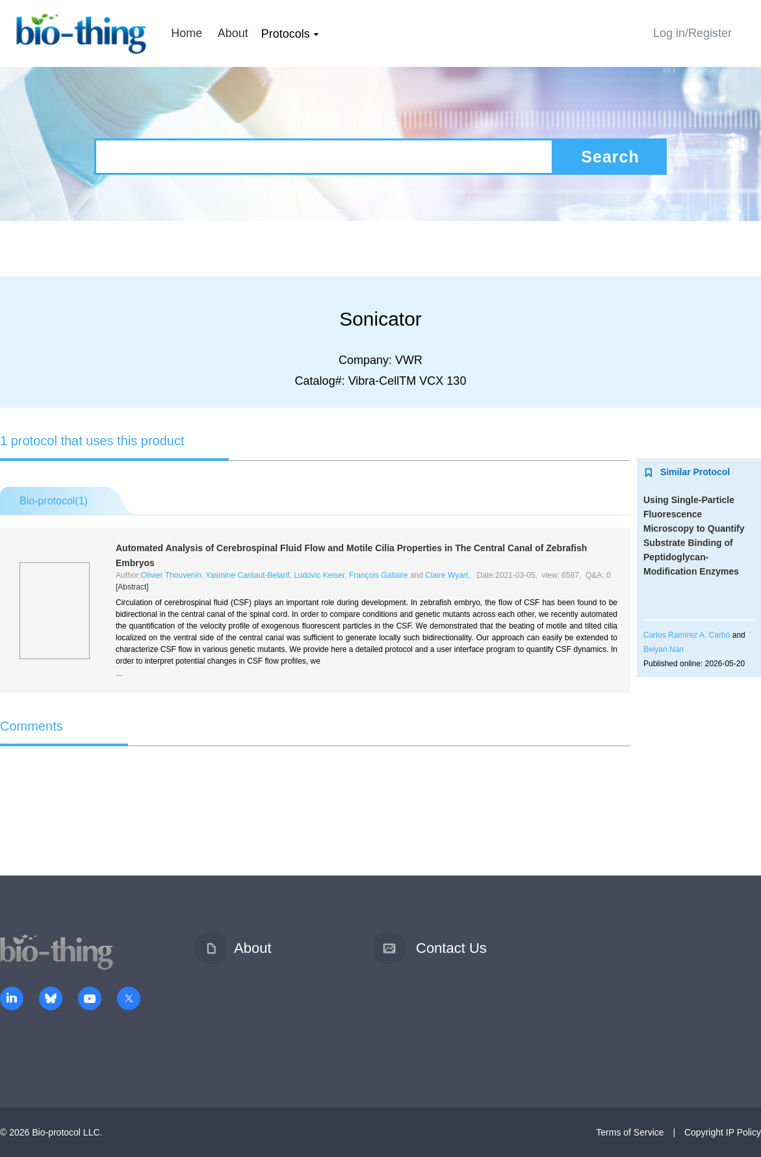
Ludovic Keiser (319, 575)
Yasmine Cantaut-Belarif (247, 575)
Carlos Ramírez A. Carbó (686, 635)
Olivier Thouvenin (171, 575)
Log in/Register (692, 33)
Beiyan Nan (663, 649)
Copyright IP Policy (722, 1132)
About (233, 33)
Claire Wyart (446, 575)
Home (186, 33)
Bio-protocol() (53, 500)
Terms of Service (630, 1132)
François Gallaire (378, 575)
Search (610, 157)
